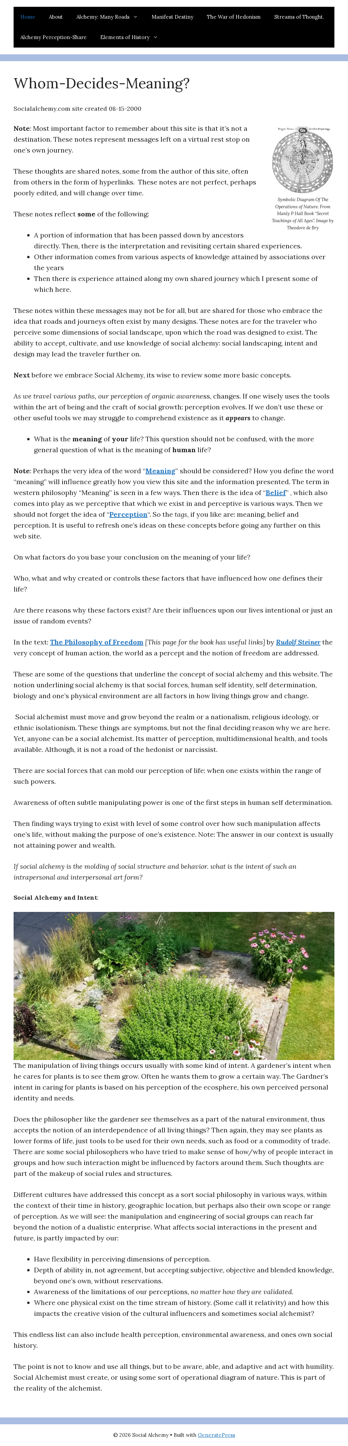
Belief (276, 492)
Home (27, 17)
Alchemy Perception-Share (53, 37)
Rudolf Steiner (298, 642)
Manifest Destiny (172, 17)
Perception (128, 514)
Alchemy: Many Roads (110, 17)
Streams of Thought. (299, 17)
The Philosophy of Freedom (96, 642)
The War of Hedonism (234, 17)
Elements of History (132, 37)
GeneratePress (216, 1435)
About (56, 17)
